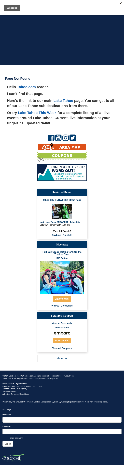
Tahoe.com (26, 87)
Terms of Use (56, 376)
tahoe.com (62, 358)
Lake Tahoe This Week (37, 113)
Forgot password (16, 438)
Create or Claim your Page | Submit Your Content (22, 386)
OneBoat (20, 402)
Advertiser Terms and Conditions (15, 394)
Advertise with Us (9, 391)
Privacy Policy (68, 376)
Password (7, 426)
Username (7, 415)
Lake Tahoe (63, 101)
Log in (8, 444)
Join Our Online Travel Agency (14, 389)
